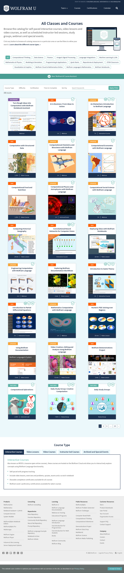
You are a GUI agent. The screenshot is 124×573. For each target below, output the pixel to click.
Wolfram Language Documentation (58, 520)
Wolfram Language (93, 2)
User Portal (103, 522)
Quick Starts (74, 62)
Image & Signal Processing (66, 57)
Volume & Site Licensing (11, 554)
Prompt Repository (34, 538)
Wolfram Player (9, 549)
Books (54, 547)
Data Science (38, 57)
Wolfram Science (81, 547)
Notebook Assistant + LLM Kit (13, 522)
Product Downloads (106, 519)
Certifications (92, 8)
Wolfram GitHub (33, 551)
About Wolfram (105, 546)
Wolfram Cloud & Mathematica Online (49, 67)
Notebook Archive (33, 548)
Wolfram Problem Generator (85, 519)
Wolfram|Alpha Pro (10, 538)
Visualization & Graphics (23, 67)
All (8, 57)
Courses (77, 8)
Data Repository (33, 526)
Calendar (107, 8)
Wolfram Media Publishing (84, 550)
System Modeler (9, 528)
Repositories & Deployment (93, 62)
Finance (50, 57)
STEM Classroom (113, 62)
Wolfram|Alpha (115, 2)
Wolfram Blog (56, 555)
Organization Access (106, 528)
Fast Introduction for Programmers (58, 538)
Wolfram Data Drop (82, 541)
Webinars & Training (58, 524)
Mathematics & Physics (13, 62)
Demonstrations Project (83, 538)
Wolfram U (55, 516)
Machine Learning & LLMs (108, 57)
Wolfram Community (59, 552)
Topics (63, 8)
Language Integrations (87, 57)
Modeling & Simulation (34, 62)
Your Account (104, 525)
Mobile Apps (7, 541)
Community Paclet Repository (37, 532)
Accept (114, 569)
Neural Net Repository (35, 535)
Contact (102, 552)
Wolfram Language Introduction (58, 533)
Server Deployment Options (13, 557)
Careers (102, 549)
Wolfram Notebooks (102, 67)
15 (115, 430)
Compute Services (9, 525)
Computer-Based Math (83, 527)
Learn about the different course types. (24, 44)
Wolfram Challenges (82, 522)
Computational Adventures (84, 533)
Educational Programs (59, 527)
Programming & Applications (56, 62)
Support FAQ (104, 533)
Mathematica (104, 2)
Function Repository (34, 529)
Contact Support (105, 536)
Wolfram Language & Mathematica (78, 67)
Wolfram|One (8, 516)
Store (101, 516)
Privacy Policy (79, 569)
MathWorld (79, 544)
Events (102, 555)
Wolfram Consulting (34, 516)
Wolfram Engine (9, 546)
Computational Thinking (21, 57)
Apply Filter (114, 88)
